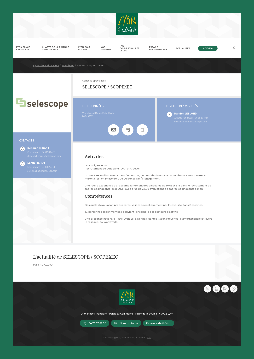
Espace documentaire (158, 48)
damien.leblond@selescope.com (190, 121)
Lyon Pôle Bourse (84, 48)
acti (149, 337)
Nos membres (105, 48)
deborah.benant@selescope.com (44, 156)
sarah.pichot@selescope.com (42, 170)
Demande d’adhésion (158, 323)
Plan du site (128, 337)
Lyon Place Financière (23, 48)
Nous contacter (126, 323)
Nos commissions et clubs (129, 48)
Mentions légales (111, 337)
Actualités (183, 48)
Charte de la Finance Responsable (55, 48)
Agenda (208, 48)
